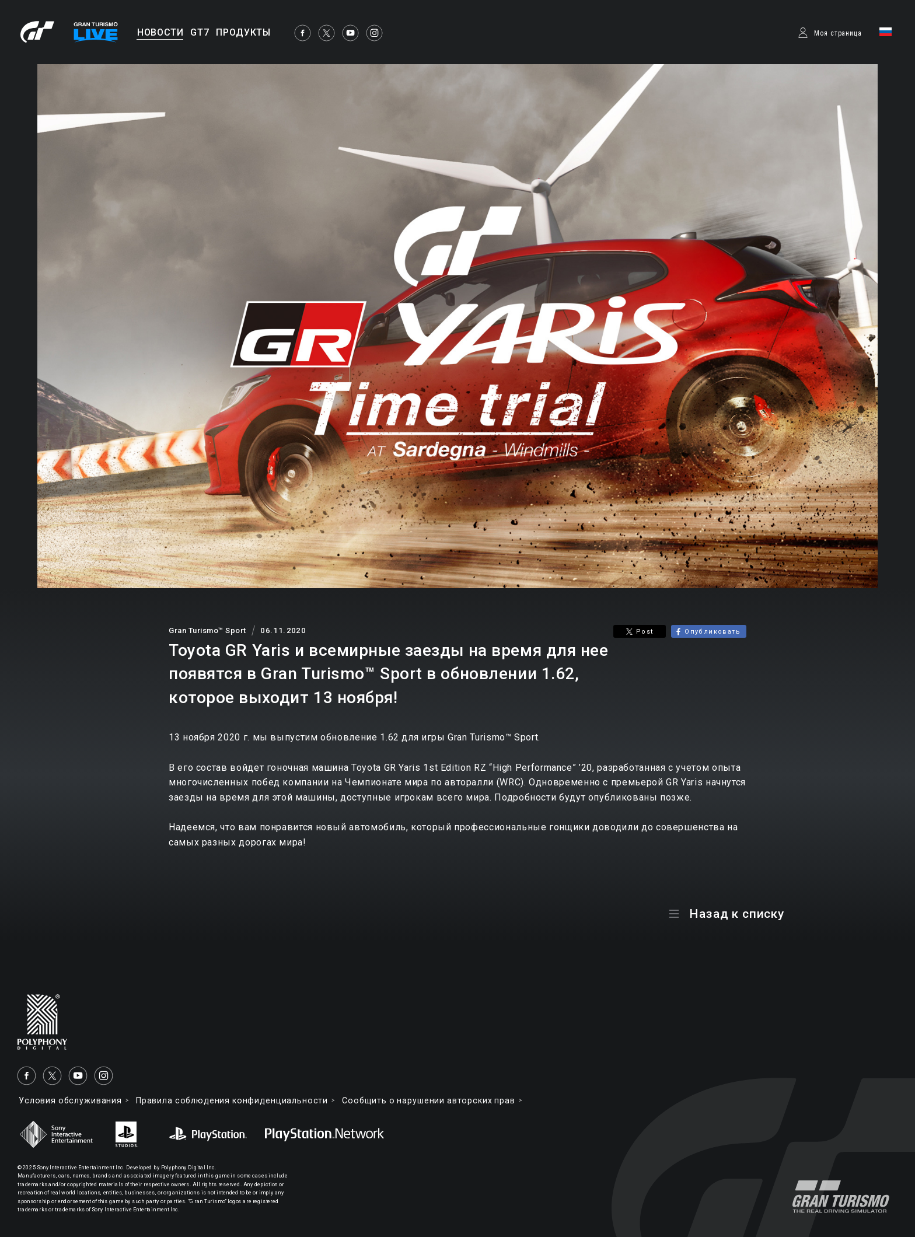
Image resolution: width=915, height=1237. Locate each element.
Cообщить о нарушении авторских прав (428, 1100)
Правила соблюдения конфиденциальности (232, 1100)
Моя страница (838, 33)
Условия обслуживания (70, 1100)
